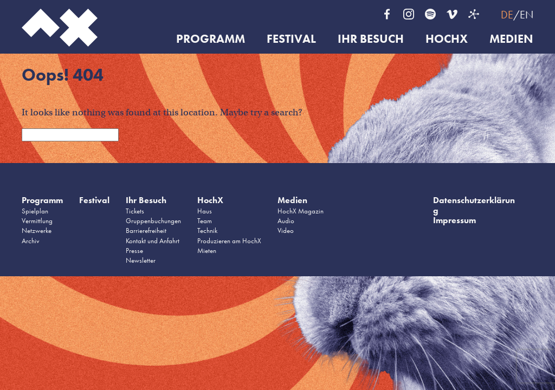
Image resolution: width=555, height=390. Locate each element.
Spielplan (35, 211)
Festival (291, 39)
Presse (134, 250)
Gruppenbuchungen (153, 220)
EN (526, 15)
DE (507, 15)
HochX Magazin (301, 211)
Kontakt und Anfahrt (152, 240)
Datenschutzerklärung (474, 205)
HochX (446, 39)
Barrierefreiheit (146, 230)
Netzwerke (36, 230)
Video (286, 230)
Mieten (206, 250)
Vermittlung (37, 220)
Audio (286, 220)
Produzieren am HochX (229, 240)
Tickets (135, 211)
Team (204, 220)
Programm (210, 39)
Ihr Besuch (371, 39)
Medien (511, 39)
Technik (207, 230)
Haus (204, 211)
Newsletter (141, 260)
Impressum (454, 220)
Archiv (31, 240)
